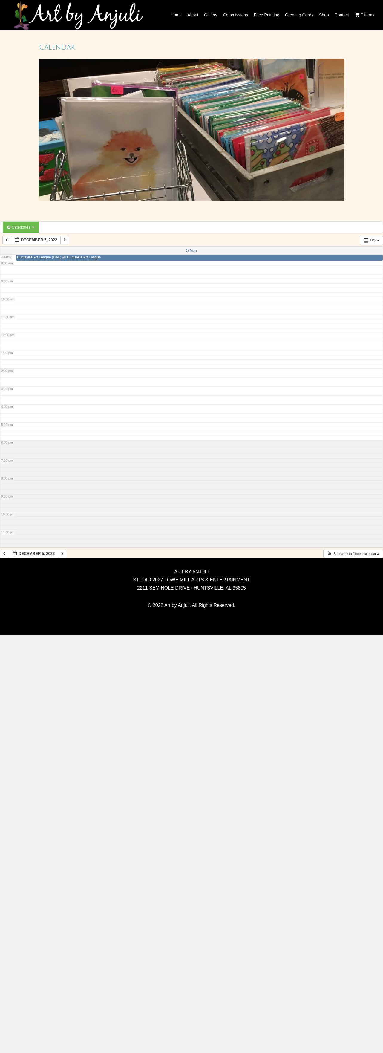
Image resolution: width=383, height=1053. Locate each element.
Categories (20, 227)
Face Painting (266, 15)
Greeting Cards (299, 15)
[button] (353, 554)
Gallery (210, 15)
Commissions (235, 15)
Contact (342, 15)
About (192, 15)
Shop (324, 15)
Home (176, 15)
